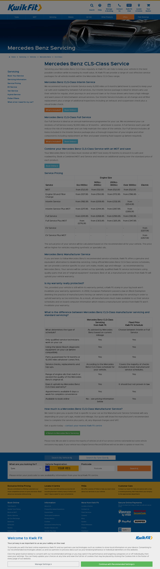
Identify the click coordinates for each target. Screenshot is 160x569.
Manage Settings (43, 564)
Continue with (117, 564)
